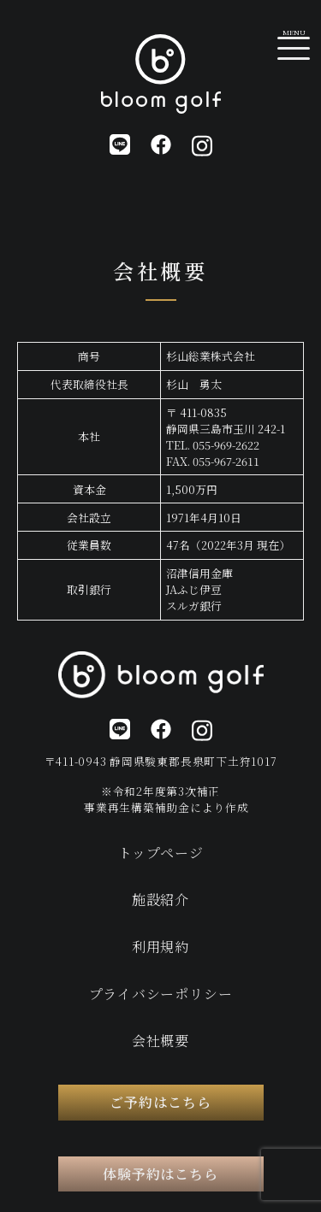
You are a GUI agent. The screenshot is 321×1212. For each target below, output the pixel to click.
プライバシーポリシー (161, 993)
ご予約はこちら (160, 1102)
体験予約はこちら (161, 1174)
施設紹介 (160, 899)
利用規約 (160, 946)
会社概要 (160, 1040)
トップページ (161, 852)
